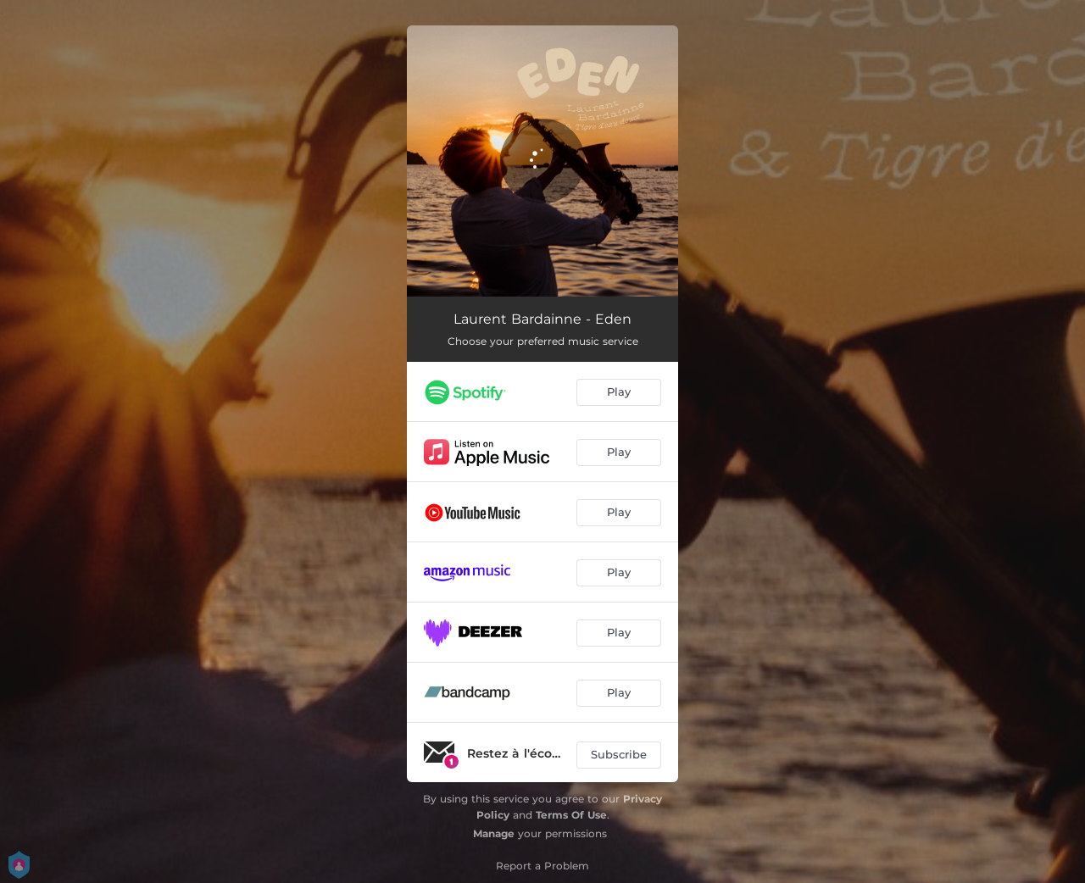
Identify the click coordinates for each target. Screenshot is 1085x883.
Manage (494, 833)
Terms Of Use (571, 814)
